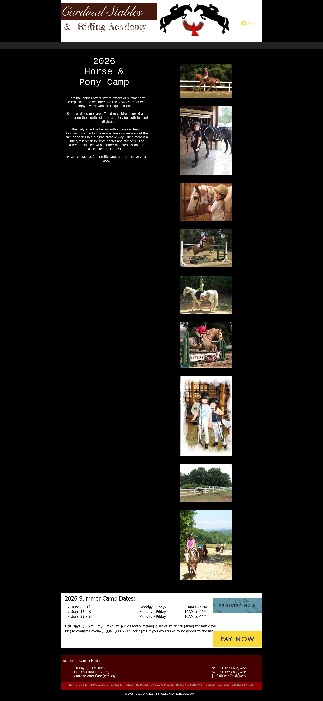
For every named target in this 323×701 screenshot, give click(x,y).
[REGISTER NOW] (237, 605)
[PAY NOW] (237, 639)
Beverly (95, 631)
